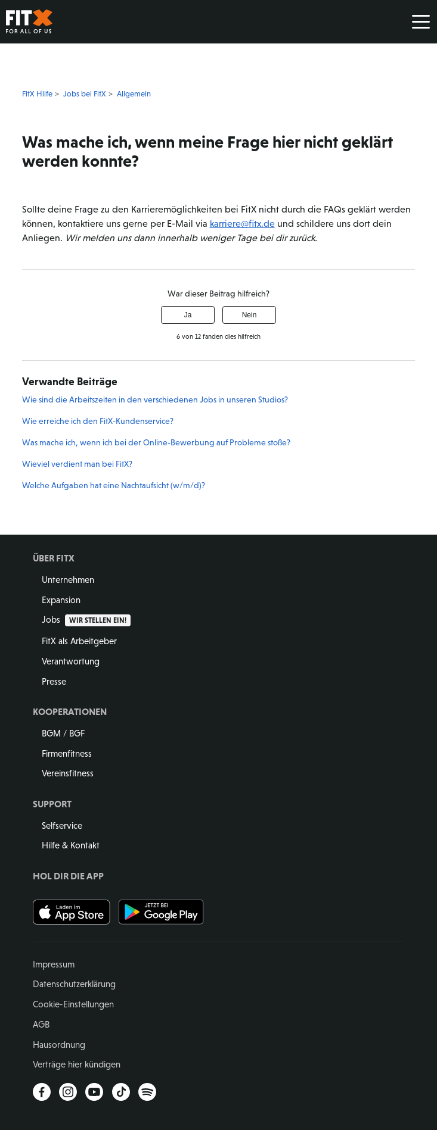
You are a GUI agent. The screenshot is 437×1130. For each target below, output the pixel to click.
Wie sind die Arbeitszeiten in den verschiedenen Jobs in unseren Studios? (155, 399)
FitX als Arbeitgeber (79, 641)
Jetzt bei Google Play (161, 912)
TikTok (121, 1092)
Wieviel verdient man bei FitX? (77, 464)
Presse (54, 681)
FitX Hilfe (37, 93)
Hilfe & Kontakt (71, 845)
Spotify (147, 1092)
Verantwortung (71, 661)
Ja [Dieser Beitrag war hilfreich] (188, 315)
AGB (41, 1024)
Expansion (61, 600)
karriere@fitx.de (242, 223)
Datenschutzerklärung (74, 984)
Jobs (86, 619)
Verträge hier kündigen (76, 1064)
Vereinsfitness (68, 773)
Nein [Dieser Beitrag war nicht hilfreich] (249, 315)
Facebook (42, 1092)
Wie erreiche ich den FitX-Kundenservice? (97, 421)
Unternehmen (68, 580)
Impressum (54, 964)
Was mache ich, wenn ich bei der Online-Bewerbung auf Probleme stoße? (156, 442)
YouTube (94, 1092)
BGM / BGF (63, 733)
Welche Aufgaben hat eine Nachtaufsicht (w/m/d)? (113, 485)
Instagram (68, 1092)
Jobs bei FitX (84, 93)
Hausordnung (59, 1045)
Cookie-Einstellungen (73, 1004)
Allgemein (134, 93)
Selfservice (62, 825)
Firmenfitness (67, 753)
